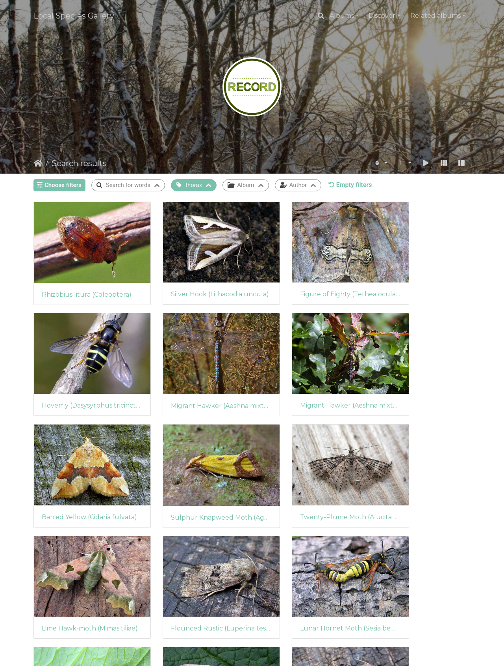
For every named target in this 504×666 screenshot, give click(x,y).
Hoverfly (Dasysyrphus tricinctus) (420, 282)
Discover (382, 15)
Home (38, 163)
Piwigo (268, 652)
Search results (79, 163)
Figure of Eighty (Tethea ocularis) (308, 282)
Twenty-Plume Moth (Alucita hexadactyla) (84, 482)
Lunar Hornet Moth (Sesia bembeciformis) (420, 482)
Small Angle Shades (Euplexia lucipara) (84, 581)
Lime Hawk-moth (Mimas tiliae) (196, 482)
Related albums (435, 15)
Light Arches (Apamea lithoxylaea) (196, 581)
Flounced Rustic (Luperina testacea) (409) (308, 482)
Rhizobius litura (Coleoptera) (84, 282)
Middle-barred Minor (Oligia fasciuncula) (308, 581)
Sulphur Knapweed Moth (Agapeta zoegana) (420, 382)
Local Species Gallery (73, 16)
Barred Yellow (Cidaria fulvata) (308, 382)
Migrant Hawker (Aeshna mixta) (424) (84, 382)
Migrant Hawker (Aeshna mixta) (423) (196, 382)
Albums (342, 15)
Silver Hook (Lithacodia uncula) (196, 282)
